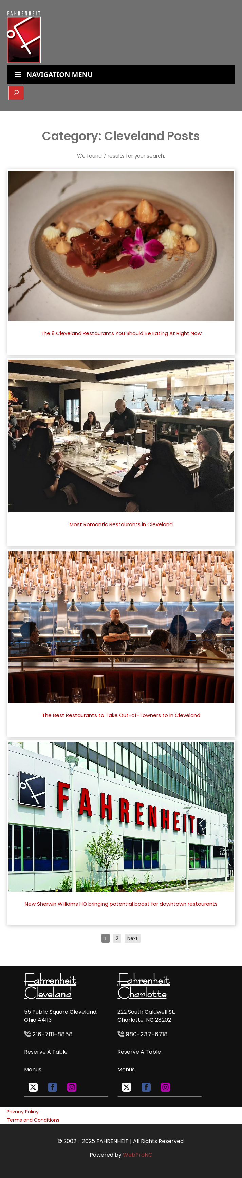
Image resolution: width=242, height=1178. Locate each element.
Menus (32, 1069)
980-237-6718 (147, 1034)
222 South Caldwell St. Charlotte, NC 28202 (146, 1016)
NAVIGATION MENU (53, 74)
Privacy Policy (23, 1111)
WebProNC (137, 1155)
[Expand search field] (16, 93)
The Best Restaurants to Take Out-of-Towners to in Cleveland (121, 715)
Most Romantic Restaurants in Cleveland (121, 524)
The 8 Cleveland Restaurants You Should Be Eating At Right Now (121, 333)
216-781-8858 (52, 1034)
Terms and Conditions (33, 1120)
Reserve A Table (46, 1052)
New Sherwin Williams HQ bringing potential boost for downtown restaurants (121, 903)
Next (132, 938)
